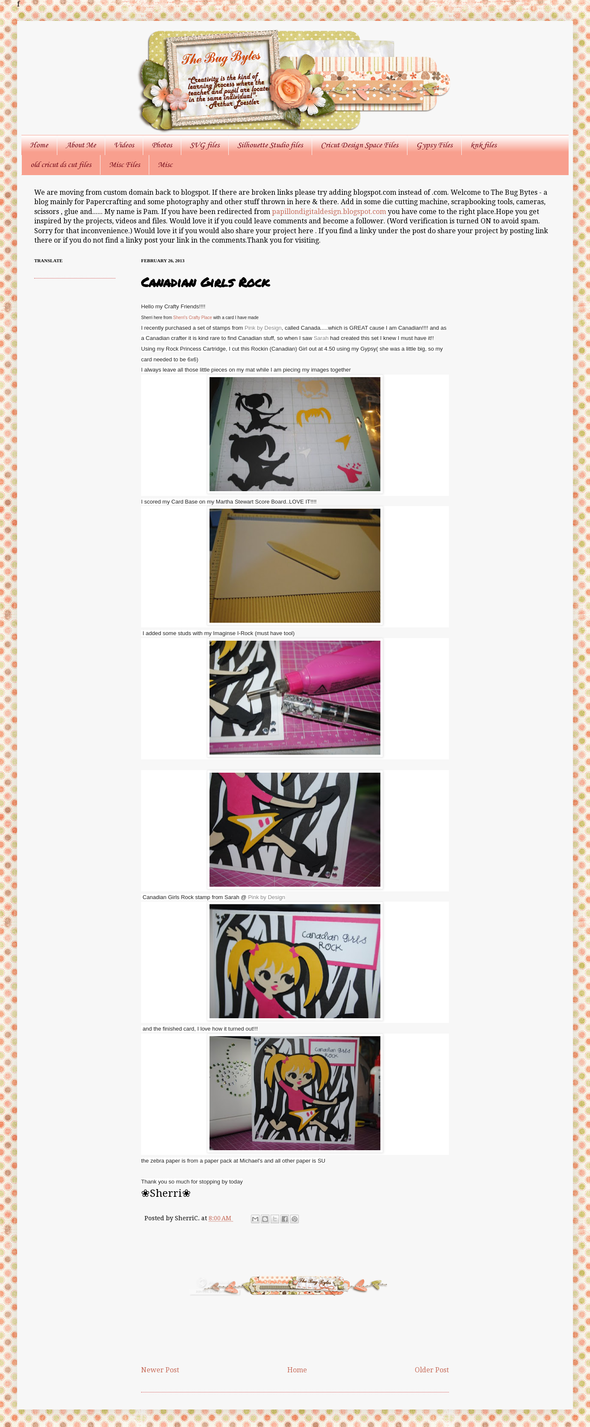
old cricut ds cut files (60, 165)
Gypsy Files (434, 145)
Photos (162, 145)
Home (39, 145)
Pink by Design (263, 328)
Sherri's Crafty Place (192, 317)
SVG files (204, 145)
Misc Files (124, 165)
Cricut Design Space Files (359, 145)
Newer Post (160, 1370)
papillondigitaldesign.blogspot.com (330, 212)
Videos (124, 145)
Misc (165, 165)
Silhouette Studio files (270, 145)
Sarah (322, 338)
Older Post (432, 1370)
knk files (483, 145)
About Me (81, 145)
